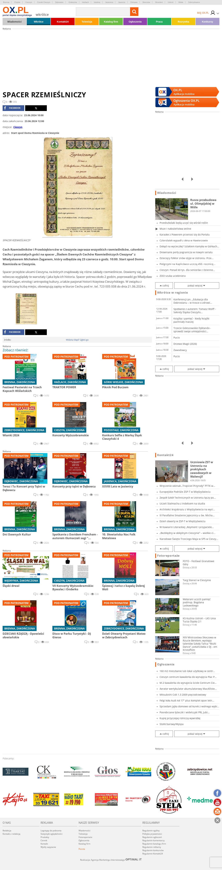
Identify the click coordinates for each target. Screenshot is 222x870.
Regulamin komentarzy (153, 840)
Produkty (45, 837)
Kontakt (44, 843)
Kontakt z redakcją (11, 833)
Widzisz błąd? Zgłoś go (77, 339)
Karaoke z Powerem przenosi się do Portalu (185, 234)
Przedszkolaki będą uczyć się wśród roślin (184, 222)
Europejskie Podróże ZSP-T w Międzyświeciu (185, 491)
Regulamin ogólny (151, 830)
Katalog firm (111, 21)
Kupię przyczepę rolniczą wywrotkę (180, 718)
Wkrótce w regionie (172, 292)
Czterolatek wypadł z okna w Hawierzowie (184, 240)
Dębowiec (59, 2)
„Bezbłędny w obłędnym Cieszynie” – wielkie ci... (187, 533)
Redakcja (7, 830)
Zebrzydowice (194, 2)
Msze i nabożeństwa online (175, 228)
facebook (12, 108)
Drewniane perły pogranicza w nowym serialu (186, 252)
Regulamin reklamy (151, 847)
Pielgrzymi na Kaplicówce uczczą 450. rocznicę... (187, 264)
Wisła (180, 2)
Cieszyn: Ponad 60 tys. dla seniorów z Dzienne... (187, 270)
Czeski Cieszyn (43, 2)
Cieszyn (28, 2)
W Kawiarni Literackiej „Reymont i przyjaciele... (187, 527)
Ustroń (170, 2)
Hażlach (85, 2)
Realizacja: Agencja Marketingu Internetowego (111, 859)
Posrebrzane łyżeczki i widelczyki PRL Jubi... (185, 712)
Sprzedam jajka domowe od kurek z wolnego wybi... (189, 706)
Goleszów (73, 2)
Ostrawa (133, 2)
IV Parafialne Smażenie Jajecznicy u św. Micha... (187, 515)
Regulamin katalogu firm (154, 843)
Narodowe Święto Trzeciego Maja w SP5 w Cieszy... (189, 539)
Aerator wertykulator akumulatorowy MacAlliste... (188, 688)
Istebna (97, 2)
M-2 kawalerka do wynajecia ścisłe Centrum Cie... (188, 682)
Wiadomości (14, 21)
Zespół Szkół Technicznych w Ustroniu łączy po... (188, 497)
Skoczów (146, 2)
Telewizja (87, 21)
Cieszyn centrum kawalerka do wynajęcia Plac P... (188, 677)
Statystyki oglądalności (51, 833)
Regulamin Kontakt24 (152, 853)
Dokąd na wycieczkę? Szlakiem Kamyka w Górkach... (189, 246)
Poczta (82, 848)
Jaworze (121, 2)
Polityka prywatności (152, 833)
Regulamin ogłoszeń (152, 837)
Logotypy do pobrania (51, 830)
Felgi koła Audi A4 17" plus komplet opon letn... (187, 700)
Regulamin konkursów (153, 850)
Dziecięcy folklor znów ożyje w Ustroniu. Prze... (187, 258)
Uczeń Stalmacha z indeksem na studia (182, 503)
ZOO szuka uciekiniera (173, 275)
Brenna (6, 2)
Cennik (44, 840)
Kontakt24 (63, 21)
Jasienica (109, 2)
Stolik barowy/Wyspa (171, 724)
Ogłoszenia (135, 21)
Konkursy (207, 21)
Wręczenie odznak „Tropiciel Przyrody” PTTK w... (187, 485)
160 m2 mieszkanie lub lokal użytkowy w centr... (187, 671)
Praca (159, 21)
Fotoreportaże (168, 555)
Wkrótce (38, 21)
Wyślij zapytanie (48, 847)
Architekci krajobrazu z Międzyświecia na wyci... (187, 509)
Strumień (159, 2)
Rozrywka (183, 21)
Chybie (17, 2)
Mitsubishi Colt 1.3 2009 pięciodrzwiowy (183, 694)
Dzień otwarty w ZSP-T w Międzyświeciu (183, 521)
